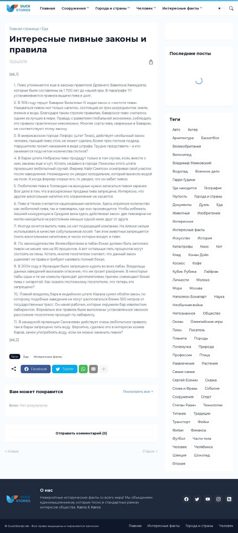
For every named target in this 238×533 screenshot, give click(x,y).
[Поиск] (229, 8)
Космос (178, 263)
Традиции (202, 413)
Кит (219, 246)
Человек (144, 8)
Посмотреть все (136, 391)
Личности (180, 280)
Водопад (180, 171)
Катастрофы (182, 246)
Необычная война (187, 305)
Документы (182, 205)
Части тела (202, 439)
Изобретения (208, 213)
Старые (148, 451)
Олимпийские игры (207, 322)
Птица (204, 355)
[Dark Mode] (221, 8)
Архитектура (183, 138)
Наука (219, 297)
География (212, 188)
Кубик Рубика (184, 272)
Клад (176, 255)
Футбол (178, 439)
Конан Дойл (198, 255)
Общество (211, 313)
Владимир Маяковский (191, 163)
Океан (177, 322)
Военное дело (207, 171)
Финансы (198, 430)
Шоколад (202, 455)
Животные (181, 213)
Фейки (203, 422)
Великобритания (186, 146)
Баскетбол (210, 138)
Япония (178, 464)
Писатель (197, 330)
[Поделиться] (149, 62)
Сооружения (74, 8)
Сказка (211, 380)
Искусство (181, 238)
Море (177, 288)
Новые (13, 451)
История (205, 238)
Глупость (179, 196)
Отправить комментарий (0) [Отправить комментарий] (81, 433)
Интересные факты (180, 8)
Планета (179, 338)
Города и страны (111, 8)
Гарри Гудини (183, 180)
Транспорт (181, 422)
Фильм (177, 430)
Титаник (179, 413)
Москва (195, 288)
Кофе (197, 263)
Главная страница (24, 28)
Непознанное (183, 313)
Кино (204, 246)
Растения (210, 363)
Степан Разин (184, 405)
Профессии (182, 355)
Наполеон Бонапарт (189, 297)
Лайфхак (211, 272)
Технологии (212, 405)
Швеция (179, 455)
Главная (47, 8)
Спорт (206, 397)
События (212, 388)
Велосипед (182, 155)
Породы (201, 338)
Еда (45, 28)
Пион (177, 330)
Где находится (184, 188)
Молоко (203, 280)
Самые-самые (183, 372)
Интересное (182, 221)
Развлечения (183, 363)
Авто (176, 130)
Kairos (82, 507)
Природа (206, 347)
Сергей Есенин (185, 380)
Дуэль (204, 205)
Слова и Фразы (184, 388)
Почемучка (181, 347)
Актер (193, 130)
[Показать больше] (103, 369)
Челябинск (203, 447)
